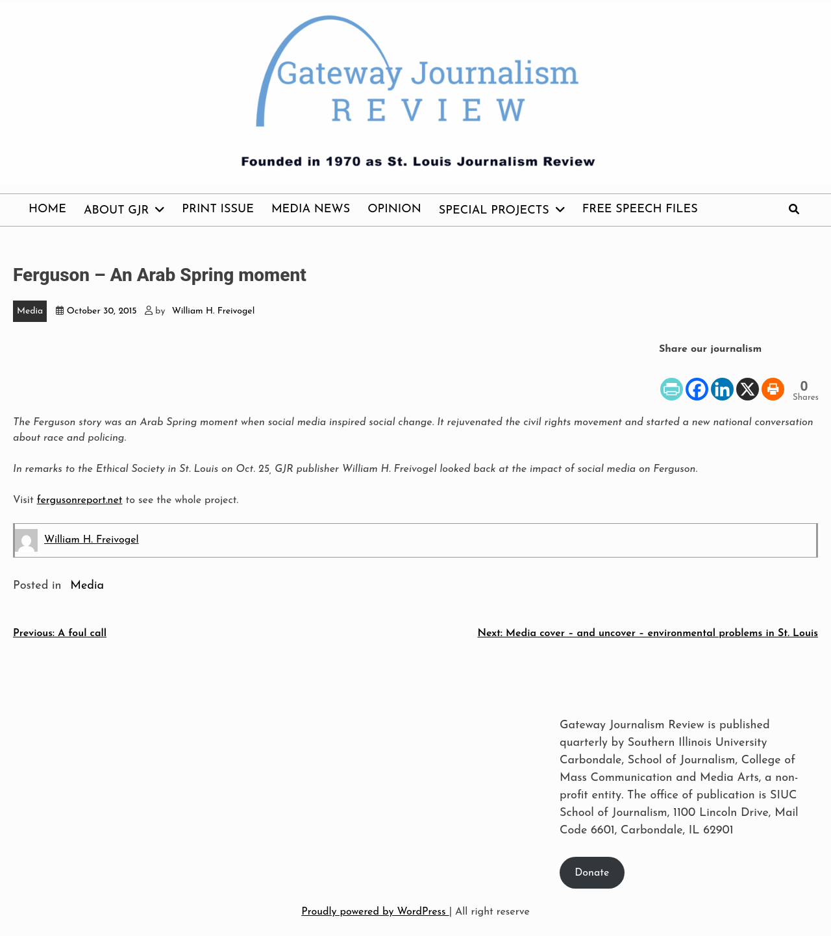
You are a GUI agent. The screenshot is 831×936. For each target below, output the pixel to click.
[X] (747, 379)
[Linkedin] (722, 379)
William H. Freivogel (213, 311)
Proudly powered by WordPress (375, 912)
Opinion (394, 209)
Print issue (218, 209)
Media (30, 311)
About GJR (116, 210)
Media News (310, 209)
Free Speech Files (640, 209)
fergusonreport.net (80, 500)
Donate (592, 873)
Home (47, 209)
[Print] (773, 379)
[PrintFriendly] (671, 379)
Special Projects (494, 210)
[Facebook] (697, 379)
